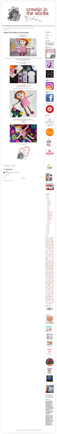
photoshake (47, 302)
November (48, 202)
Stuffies (8, 166)
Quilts (49, 285)
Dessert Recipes (52, 255)
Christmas (52, 250)
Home (3, 25)
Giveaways (52, 263)
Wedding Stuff (50, 299)
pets (53, 301)
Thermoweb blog (23, 60)
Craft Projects (49, 254)
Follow (46, 116)
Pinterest (49, 279)
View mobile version (23, 178)
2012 (47, 233)
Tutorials (49, 297)
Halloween (47, 265)
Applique (52, 241)
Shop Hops (50, 290)
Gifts (49, 263)
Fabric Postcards (51, 259)
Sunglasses (51, 294)
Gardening (47, 263)
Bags (48, 243)
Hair (53, 264)
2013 (47, 232)
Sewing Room (50, 289)
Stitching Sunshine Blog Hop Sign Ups (50, 212)
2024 (47, 195)
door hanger (51, 300)
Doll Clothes (50, 256)
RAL (51, 285)
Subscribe (47, 34)
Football (49, 261)
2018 (47, 226)
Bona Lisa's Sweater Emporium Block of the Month (25, 25)
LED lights (50, 270)
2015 (47, 230)
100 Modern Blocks (48, 237)
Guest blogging (49, 264)
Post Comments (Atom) (10, 180)
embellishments (47, 301)
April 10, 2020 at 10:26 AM (8, 173)
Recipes (52, 286)
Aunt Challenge (50, 242)
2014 (47, 231)
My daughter (47, 275)
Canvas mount (50, 249)
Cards (53, 249)
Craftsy (53, 254)
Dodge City (47, 256)
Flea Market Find (52, 260)
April (48, 210)
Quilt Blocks (48, 282)
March (48, 221)
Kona (47, 270)
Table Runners (51, 295)
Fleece (46, 261)
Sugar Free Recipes (48, 293)
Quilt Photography (51, 283)
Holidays (52, 266)
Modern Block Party (48, 274)
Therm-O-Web (11, 166)
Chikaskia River (48, 250)
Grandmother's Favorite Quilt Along (50, 213)
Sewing (6, 166)
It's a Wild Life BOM (48, 269)
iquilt (49, 301)
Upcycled (53, 297)
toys (13, 166)
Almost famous (52, 240)
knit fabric (51, 301)
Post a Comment (6, 175)
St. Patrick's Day (50, 291)
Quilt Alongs (51, 281)
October (48, 203)
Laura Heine (49, 271)
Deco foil (49, 255)
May (47, 209)
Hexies (50, 266)
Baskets (53, 243)
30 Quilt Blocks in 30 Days (9, 25)
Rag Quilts (49, 286)
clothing (47, 300)
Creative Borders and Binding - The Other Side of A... (50, 216)
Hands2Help (47, 266)
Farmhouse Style (48, 260)
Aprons (46, 242)
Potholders (49, 280)
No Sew (47, 276)
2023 (47, 196)
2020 (47, 200)
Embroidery (47, 258)
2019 (47, 225)
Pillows (50, 278)
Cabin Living (50, 248)
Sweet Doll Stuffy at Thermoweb (49, 218)
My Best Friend (52, 274)
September (48, 204)
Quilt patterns (48, 284)
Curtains (46, 255)
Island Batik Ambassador (50, 268)
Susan (6, 171)
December (48, 201)
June (48, 208)
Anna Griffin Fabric (48, 241)
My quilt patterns (51, 275)
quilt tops (52, 302)
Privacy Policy (15, 25)
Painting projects (50, 276)
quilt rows (49, 302)
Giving (46, 264)
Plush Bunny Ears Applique (49, 220)
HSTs (51, 264)
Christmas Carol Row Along (50, 251)
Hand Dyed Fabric (51, 265)
